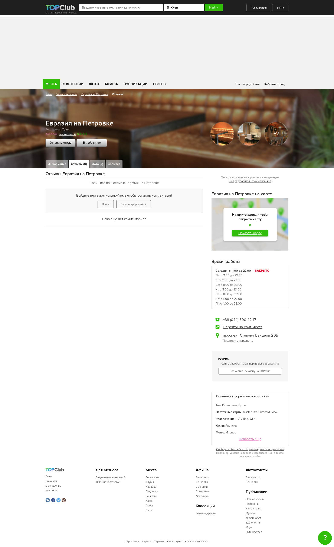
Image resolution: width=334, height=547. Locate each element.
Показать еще (250, 439)
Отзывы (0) (79, 164)
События (114, 164)
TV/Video (242, 419)
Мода (249, 527)
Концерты (202, 482)
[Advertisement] (167, 47)
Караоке (151, 487)
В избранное (92, 142)
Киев (49, 94)
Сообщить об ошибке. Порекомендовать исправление (250, 449)
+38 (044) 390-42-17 (239, 319)
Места (51, 84)
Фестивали (202, 496)
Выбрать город (274, 84)
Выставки (202, 487)
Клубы (150, 482)
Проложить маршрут (238, 341)
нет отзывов (67, 134)
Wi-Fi (253, 419)
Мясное (231, 432)
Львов (190, 541)
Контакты (51, 490)
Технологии (253, 522)
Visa (274, 412)
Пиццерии (152, 491)
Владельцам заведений (110, 477)
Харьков (159, 541)
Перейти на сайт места (242, 327)
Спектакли (202, 491)
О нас (49, 476)
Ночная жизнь (255, 499)
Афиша (111, 84)
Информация (57, 164)
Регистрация (259, 7)
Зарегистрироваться (133, 204)
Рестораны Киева (66, 94)
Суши (65, 129)
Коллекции (73, 84)
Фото (94, 84)
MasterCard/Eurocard (256, 412)
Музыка (251, 513)
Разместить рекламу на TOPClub (250, 371)
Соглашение (53, 485)
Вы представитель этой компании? (250, 181)
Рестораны (53, 129)
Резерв (159, 84)
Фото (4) (97, 164)
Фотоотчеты (257, 470)
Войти (280, 7)
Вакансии (52, 481)
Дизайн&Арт (253, 518)
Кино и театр (253, 508)
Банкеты (151, 496)
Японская (231, 425)
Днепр (179, 541)
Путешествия (254, 532)
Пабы (149, 505)
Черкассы (202, 541)
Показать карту (250, 233)
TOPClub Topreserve (108, 482)
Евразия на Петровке (94, 94)
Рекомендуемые (206, 513)
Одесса (146, 541)
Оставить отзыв (61, 142)
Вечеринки (202, 477)
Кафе (149, 501)
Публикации (136, 84)
